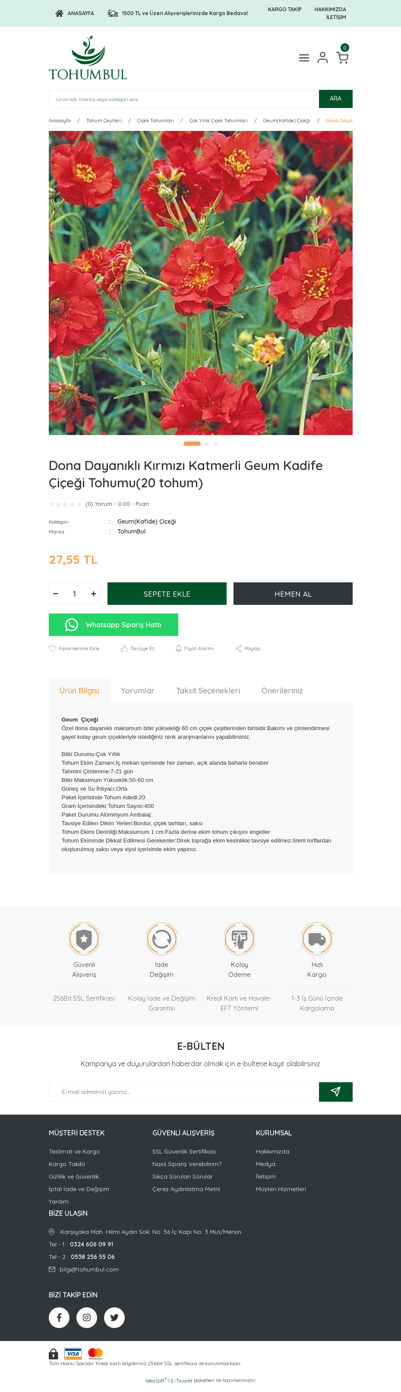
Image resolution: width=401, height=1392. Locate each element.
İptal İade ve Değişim (79, 1194)
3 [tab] (216, 449)
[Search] (201, 104)
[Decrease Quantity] (55, 599)
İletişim (266, 1181)
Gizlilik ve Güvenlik (74, 1181)
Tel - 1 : (201, 1249)
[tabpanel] (201, 288)
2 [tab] (207, 449)
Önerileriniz (282, 696)
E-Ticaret (182, 1385)
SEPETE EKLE (167, 599)
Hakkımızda (272, 1156)
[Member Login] (323, 60)
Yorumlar (138, 696)
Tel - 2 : (201, 1262)
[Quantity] (74, 599)
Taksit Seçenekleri (208, 696)
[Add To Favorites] (74, 654)
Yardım (59, 1207)
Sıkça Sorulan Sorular (182, 1181)
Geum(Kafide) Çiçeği (146, 527)
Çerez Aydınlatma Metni (186, 1194)
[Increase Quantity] (93, 599)
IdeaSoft (156, 1385)
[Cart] (342, 61)
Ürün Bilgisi (79, 696)
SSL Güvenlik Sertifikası (184, 1156)
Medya (265, 1169)
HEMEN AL (293, 599)
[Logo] (75, 13)
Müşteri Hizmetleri (281, 1194)
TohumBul (131, 537)
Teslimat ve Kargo (74, 1156)
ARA (335, 104)
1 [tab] (192, 449)
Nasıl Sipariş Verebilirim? (186, 1169)
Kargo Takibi (67, 1169)
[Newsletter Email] (201, 1097)
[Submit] (336, 1097)
